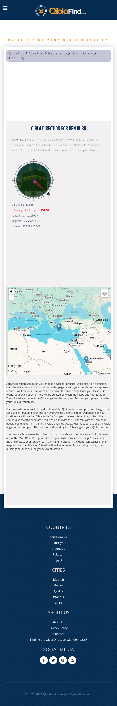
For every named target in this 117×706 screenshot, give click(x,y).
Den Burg (16, 58)
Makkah (58, 580)
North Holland (82, 53)
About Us (58, 622)
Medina (58, 585)
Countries (36, 53)
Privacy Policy (58, 628)
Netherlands (57, 53)
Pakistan (58, 554)
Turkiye (59, 543)
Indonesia (58, 549)
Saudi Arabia (58, 537)
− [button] (11, 297)
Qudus (58, 591)
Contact (58, 634)
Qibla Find (17, 53)
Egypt (58, 560)
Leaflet (91, 373)
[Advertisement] (58, 92)
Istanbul (58, 597)
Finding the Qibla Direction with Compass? (58, 640)
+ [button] (11, 292)
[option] (58, 33)
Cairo (58, 603)
